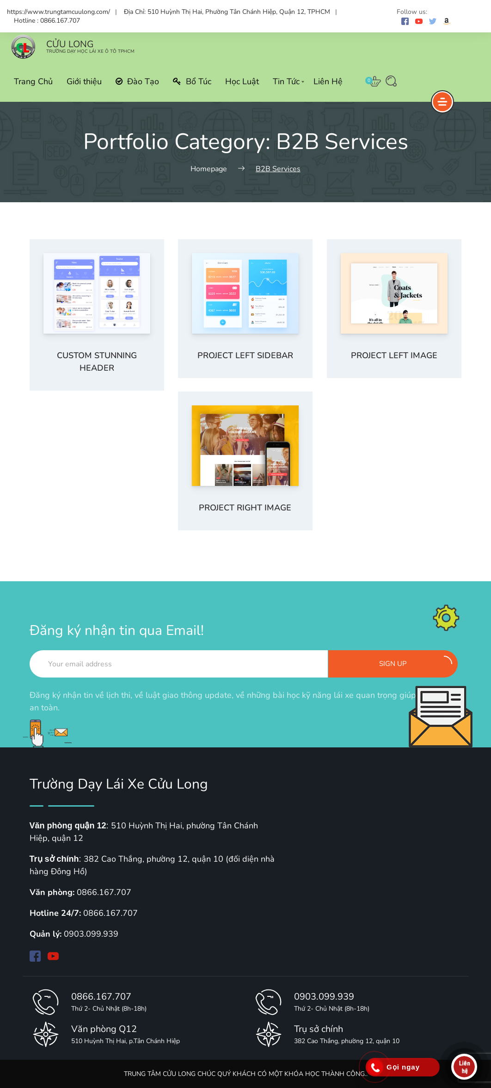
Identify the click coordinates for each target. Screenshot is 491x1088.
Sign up (415, 662)
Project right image (245, 507)
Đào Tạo (137, 81)
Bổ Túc (192, 81)
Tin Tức (286, 81)
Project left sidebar (245, 355)
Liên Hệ (328, 81)
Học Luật (242, 81)
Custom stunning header (97, 361)
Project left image (394, 355)
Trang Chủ (33, 81)
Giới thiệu (84, 81)
